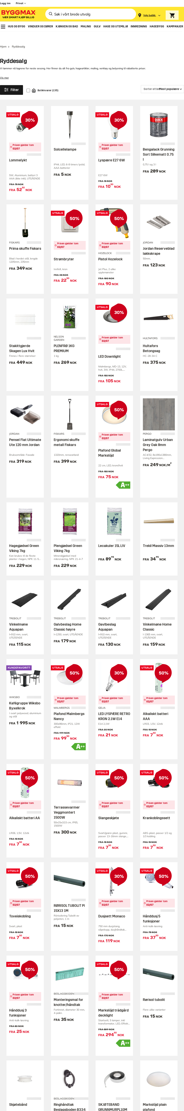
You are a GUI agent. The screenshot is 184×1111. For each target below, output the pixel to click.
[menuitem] (3, 26)
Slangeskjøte (108, 808)
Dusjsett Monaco (111, 906)
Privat (19, 3)
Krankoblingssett (156, 808)
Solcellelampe (65, 139)
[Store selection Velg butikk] (149, 15)
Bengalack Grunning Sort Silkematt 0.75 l (158, 144)
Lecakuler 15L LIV (111, 535)
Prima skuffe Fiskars (25, 238)
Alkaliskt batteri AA (24, 808)
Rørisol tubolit (154, 989)
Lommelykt (18, 150)
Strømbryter (64, 249)
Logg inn (5, 3)
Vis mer (4, 67)
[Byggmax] (18, 14)
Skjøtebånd (18, 1094)
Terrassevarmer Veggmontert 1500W (67, 802)
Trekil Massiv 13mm (158, 535)
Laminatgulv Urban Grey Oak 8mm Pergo (158, 434)
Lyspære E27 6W (111, 150)
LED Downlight (109, 346)
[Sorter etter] (162, 79)
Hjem (3, 36)
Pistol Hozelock (110, 249)
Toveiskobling (20, 906)
